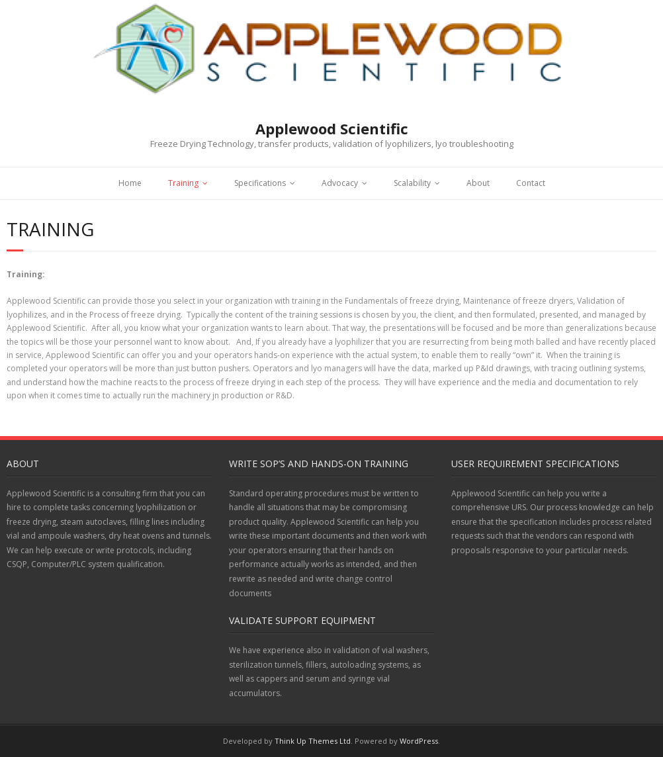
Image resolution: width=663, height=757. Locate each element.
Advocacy (340, 183)
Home (130, 183)
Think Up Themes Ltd (313, 741)
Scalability (412, 183)
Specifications (260, 183)
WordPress (419, 741)
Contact (530, 183)
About (478, 183)
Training (183, 183)
